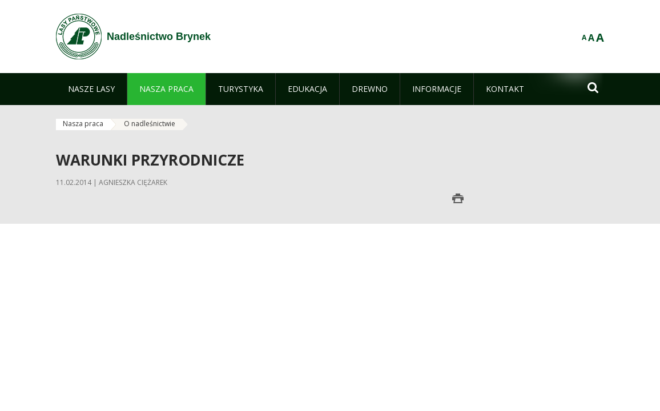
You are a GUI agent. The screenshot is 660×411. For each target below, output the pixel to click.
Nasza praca (83, 123)
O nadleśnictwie (149, 123)
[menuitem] (91, 89)
